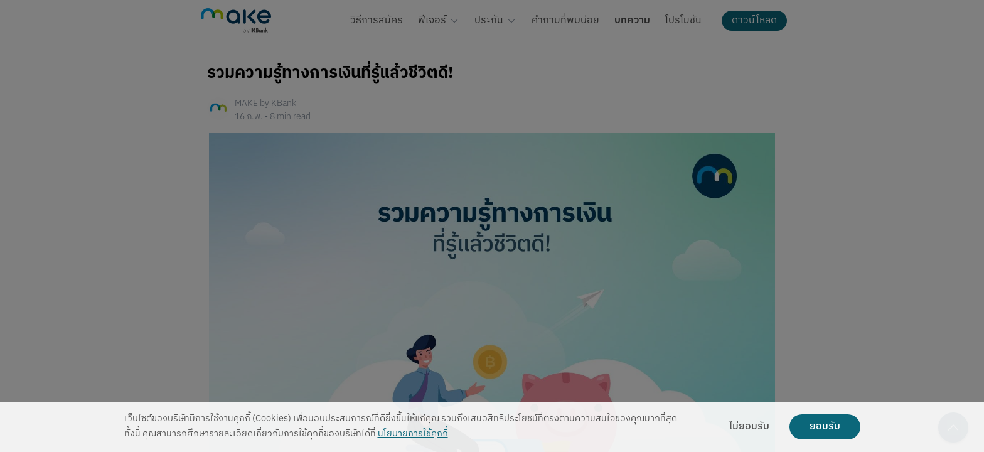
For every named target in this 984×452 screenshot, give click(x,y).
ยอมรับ (825, 427)
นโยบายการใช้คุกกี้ (413, 434)
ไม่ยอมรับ (749, 427)
